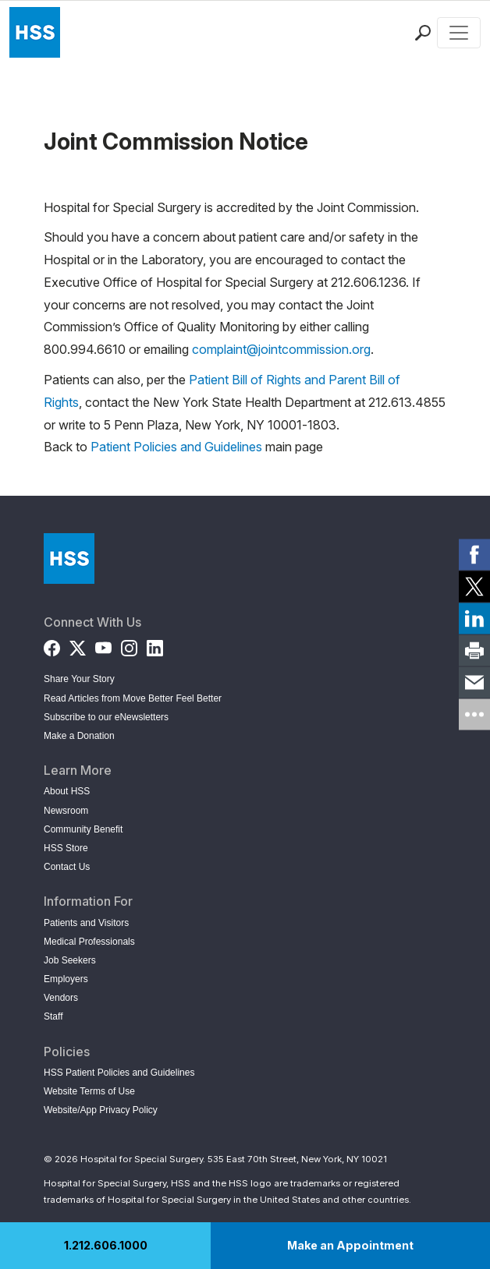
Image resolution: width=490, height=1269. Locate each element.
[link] (474, 555)
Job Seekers (70, 960)
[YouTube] (103, 644)
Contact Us (67, 866)
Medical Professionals (89, 941)
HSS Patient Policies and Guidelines (119, 1072)
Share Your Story (79, 678)
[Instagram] (129, 644)
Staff (53, 1016)
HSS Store (66, 848)
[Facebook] (52, 644)
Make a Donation (79, 735)
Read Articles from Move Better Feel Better (133, 698)
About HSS (67, 791)
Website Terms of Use (89, 1091)
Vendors (61, 997)
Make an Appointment (350, 1245)
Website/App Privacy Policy (101, 1110)
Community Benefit (83, 829)
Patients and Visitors (86, 922)
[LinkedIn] (155, 644)
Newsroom (66, 810)
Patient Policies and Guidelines (176, 446)
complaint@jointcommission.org (281, 349)
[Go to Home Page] (69, 558)
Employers (66, 979)
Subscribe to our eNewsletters (106, 717)
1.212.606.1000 (105, 1245)
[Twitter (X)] (77, 644)
